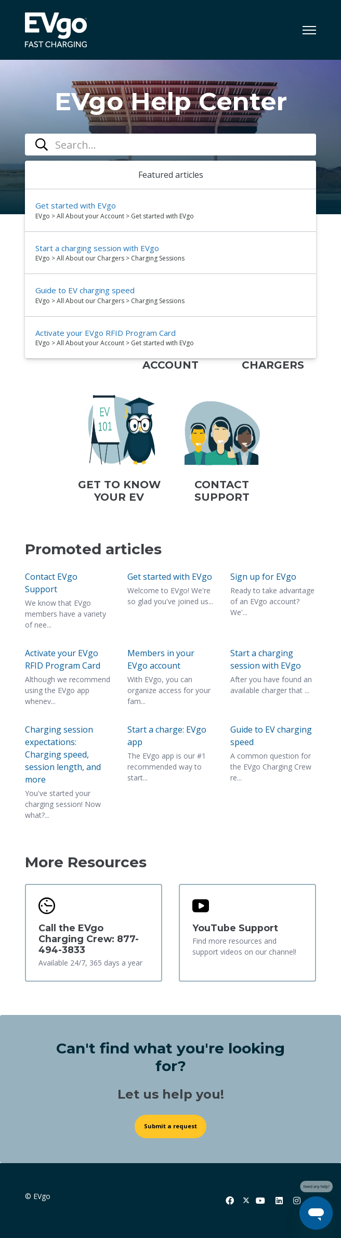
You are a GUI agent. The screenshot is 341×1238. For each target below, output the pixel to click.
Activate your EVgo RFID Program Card (62, 659)
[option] (170, 210)
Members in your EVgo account (160, 659)
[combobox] (170, 144)
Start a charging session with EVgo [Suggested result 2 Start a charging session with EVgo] (97, 248)
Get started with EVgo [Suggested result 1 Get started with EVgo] (75, 205)
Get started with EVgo (169, 576)
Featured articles (170, 174)
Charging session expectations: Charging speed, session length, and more (63, 754)
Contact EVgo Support (51, 583)
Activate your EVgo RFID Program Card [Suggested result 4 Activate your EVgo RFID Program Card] (105, 333)
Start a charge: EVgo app (166, 736)
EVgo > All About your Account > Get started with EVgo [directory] (114, 216)
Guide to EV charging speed (271, 736)
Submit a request (170, 1126)
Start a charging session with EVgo (265, 659)
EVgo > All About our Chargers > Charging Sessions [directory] (110, 258)
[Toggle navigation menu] (309, 30)
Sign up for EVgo (263, 576)
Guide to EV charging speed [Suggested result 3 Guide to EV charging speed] (85, 290)
